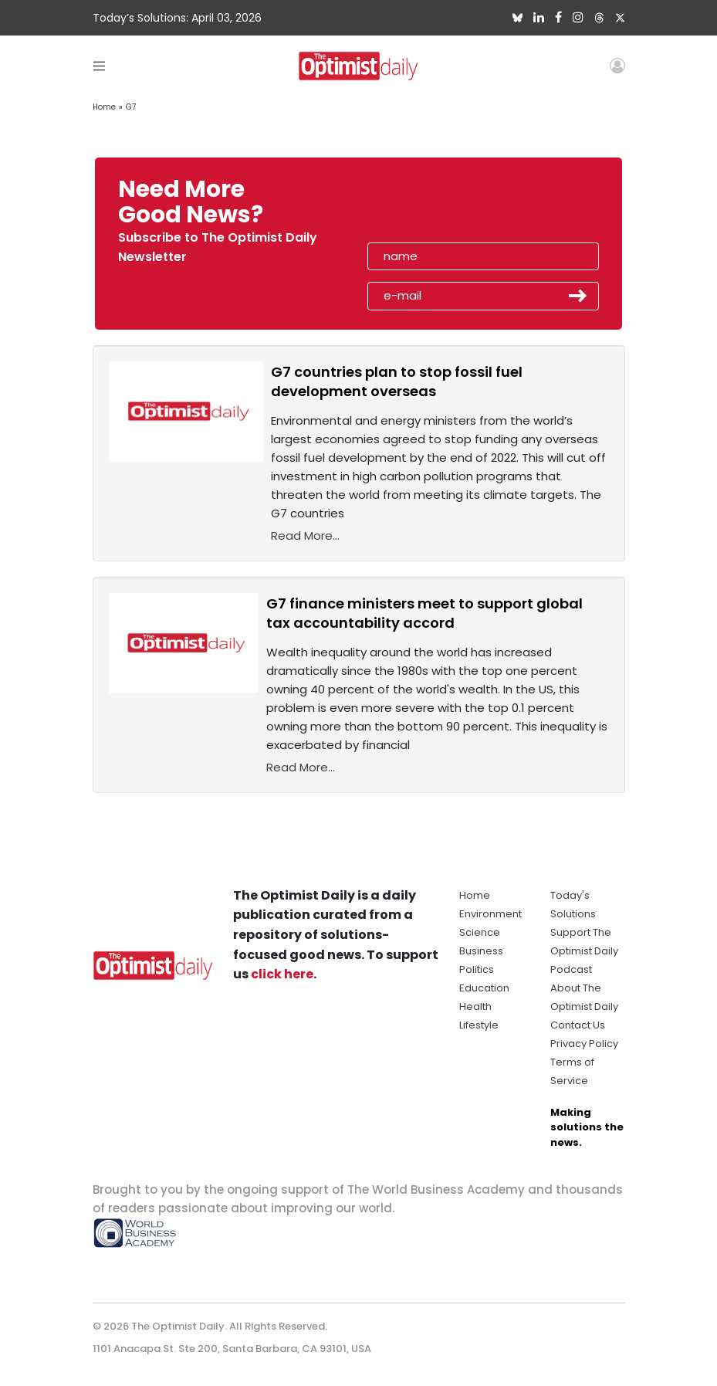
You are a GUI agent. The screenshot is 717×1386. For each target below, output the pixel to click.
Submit (578, 296)
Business (481, 951)
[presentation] (456, 207)
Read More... (305, 535)
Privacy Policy (584, 1043)
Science (479, 932)
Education (484, 988)
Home (104, 107)
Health (475, 1006)
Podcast (571, 969)
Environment (490, 913)
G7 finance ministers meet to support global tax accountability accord (424, 613)
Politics (476, 969)
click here (282, 974)
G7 (131, 107)
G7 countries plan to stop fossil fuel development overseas (397, 381)
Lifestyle (479, 1025)
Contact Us (577, 1025)
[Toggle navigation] (99, 65)
